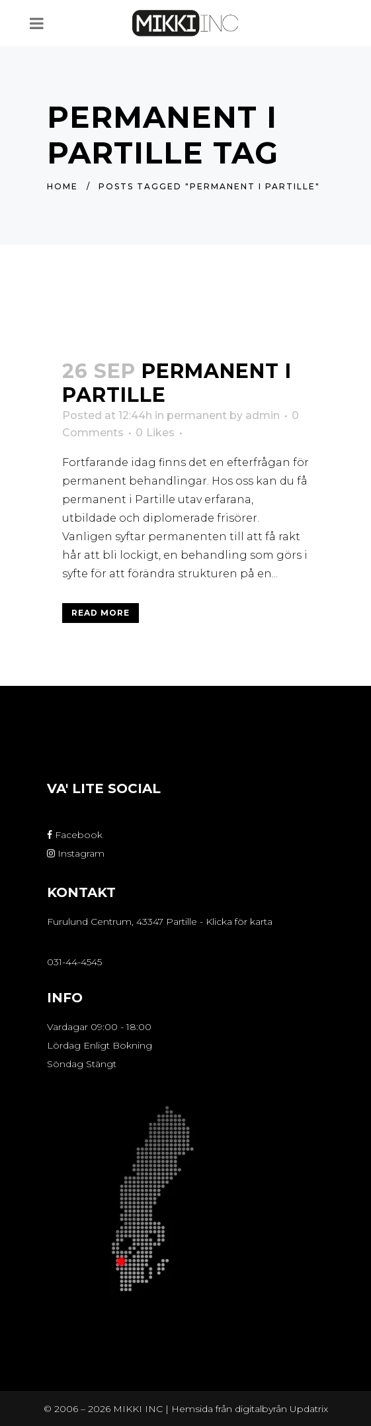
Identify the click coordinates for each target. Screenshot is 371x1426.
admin (262, 415)
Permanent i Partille (177, 383)
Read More (100, 613)
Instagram (75, 853)
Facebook (75, 835)
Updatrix (309, 1409)
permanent (197, 415)
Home (62, 186)
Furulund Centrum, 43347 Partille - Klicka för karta (159, 921)
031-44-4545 (74, 962)
